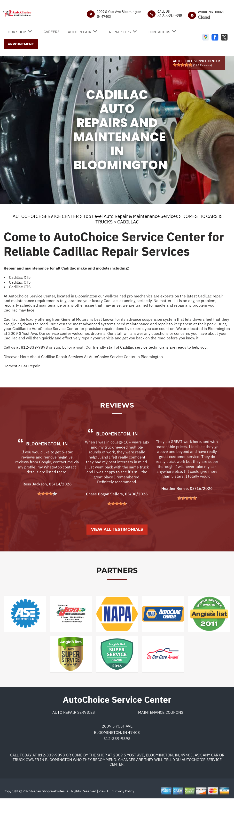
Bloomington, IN (47, 464)
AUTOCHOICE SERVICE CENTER (46, 216)
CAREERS (52, 31)
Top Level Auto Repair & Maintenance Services (130, 216)
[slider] (182, 65)
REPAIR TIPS (120, 32)
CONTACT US (159, 32)
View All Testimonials (117, 549)
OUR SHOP (17, 32)
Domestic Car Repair (22, 365)
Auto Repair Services (73, 732)
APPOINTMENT (21, 44)
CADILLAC (128, 222)
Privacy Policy (123, 811)
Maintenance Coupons (160, 732)
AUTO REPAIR (79, 32)
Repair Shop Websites (48, 811)
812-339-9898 (169, 15)
